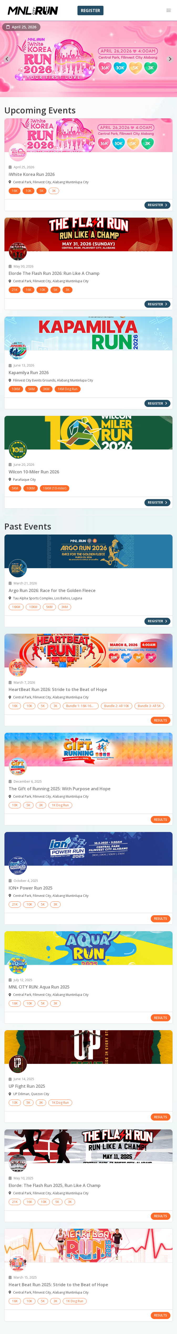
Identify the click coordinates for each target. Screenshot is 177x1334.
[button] (168, 10)
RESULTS (160, 720)
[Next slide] (170, 59)
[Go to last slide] (7, 59)
